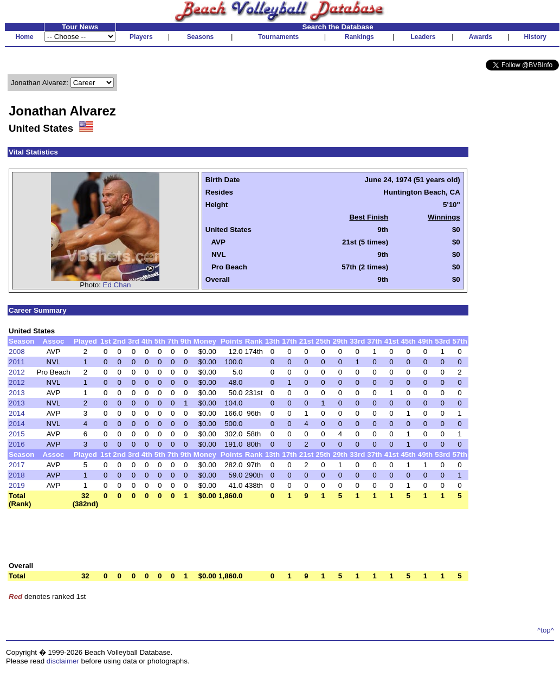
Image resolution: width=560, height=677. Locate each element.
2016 (17, 444)
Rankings (359, 37)
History (535, 37)
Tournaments (278, 37)
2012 (17, 372)
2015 (17, 434)
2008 (17, 351)
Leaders (422, 37)
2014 (17, 413)
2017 (17, 465)
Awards (480, 37)
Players (141, 37)
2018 (17, 475)
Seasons (200, 37)
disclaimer (63, 661)
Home (24, 37)
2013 (17, 393)
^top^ (545, 630)
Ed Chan (117, 285)
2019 (17, 485)
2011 (17, 362)
